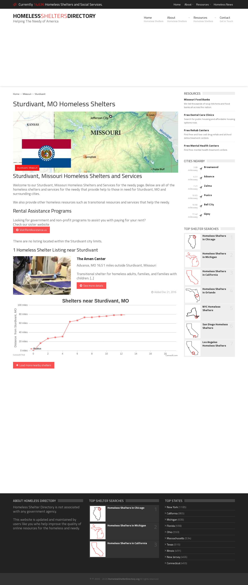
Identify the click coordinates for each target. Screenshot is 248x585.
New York (172, 507)
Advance (209, 176)
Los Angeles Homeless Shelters (214, 343)
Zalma (208, 185)
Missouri (27, 94)
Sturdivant (40, 94)
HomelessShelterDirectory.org (123, 579)
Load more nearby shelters (33, 365)
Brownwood (211, 167)
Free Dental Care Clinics (199, 115)
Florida (171, 526)
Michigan (172, 519)
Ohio (169, 532)
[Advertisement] (124, 59)
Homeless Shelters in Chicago (214, 237)
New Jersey (173, 557)
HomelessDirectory (54, 15)
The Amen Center (91, 259)
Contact (226, 19)
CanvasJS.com (172, 355)
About (188, 4)
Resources (202, 4)
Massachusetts (175, 538)
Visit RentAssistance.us (31, 230)
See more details (91, 285)
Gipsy (207, 214)
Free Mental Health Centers (201, 145)
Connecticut (173, 563)
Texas (170, 544)
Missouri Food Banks (197, 99)
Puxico (208, 195)
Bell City (209, 204)
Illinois (170, 551)
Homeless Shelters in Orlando (214, 290)
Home (177, 4)
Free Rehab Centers (196, 130)
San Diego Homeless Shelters (215, 326)
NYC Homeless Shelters (211, 308)
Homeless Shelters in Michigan (214, 255)
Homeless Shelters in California (214, 272)
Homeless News (223, 4)
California (172, 513)
